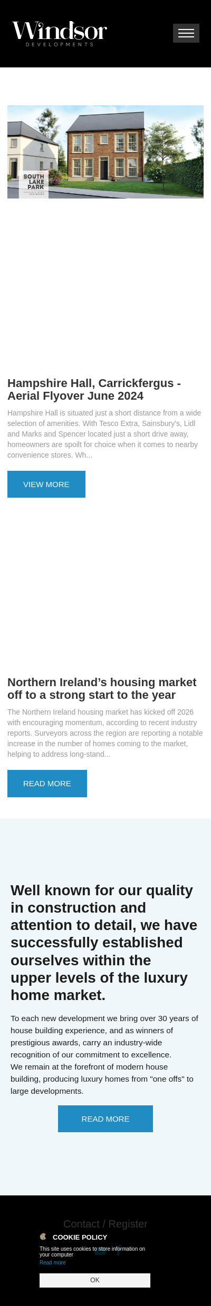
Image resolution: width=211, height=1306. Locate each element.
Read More (47, 783)
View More (46, 484)
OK (94, 1280)
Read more (52, 1262)
